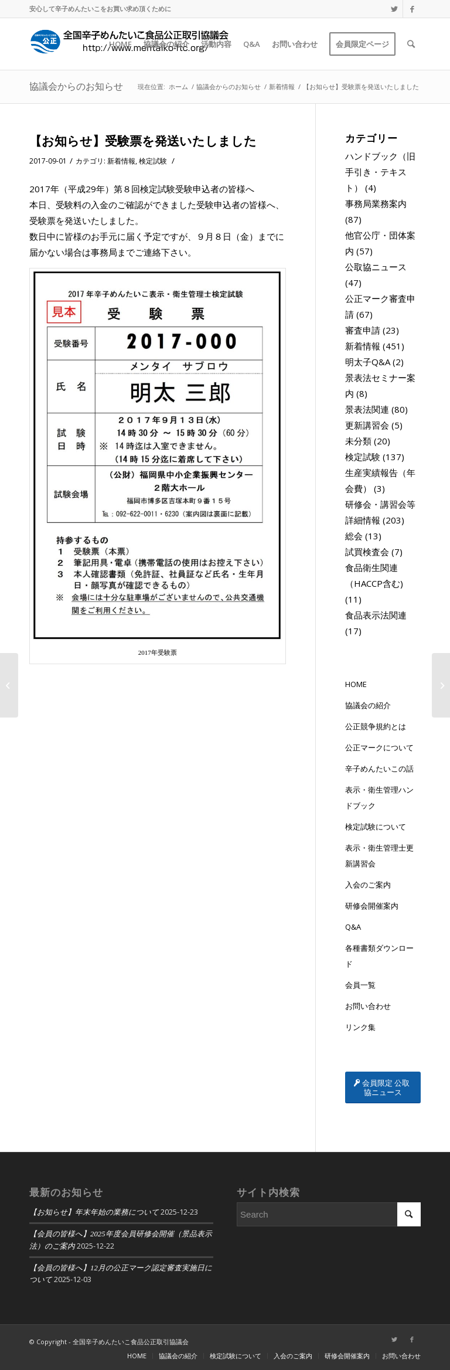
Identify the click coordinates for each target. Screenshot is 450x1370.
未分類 (358, 441)
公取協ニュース (376, 267)
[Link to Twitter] (394, 9)
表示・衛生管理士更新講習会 (379, 855)
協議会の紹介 (368, 705)
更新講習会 (367, 425)
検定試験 (153, 161)
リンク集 (360, 1027)
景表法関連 (367, 409)
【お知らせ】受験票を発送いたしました (143, 140)
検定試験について (375, 826)
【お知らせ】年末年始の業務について (94, 1212)
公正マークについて (379, 747)
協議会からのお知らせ (76, 86)
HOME (356, 684)
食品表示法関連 (376, 615)
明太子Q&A (367, 362)
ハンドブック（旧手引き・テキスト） (380, 171)
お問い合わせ (368, 1006)
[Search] (411, 44)
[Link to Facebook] (412, 9)
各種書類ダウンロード (379, 956)
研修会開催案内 (371, 905)
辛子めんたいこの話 (379, 768)
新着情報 (121, 161)
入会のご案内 (368, 884)
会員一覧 (360, 985)
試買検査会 (367, 551)
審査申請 (362, 330)
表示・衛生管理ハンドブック (379, 797)
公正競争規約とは (375, 726)
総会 (354, 536)
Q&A (353, 927)
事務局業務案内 (376, 203)
